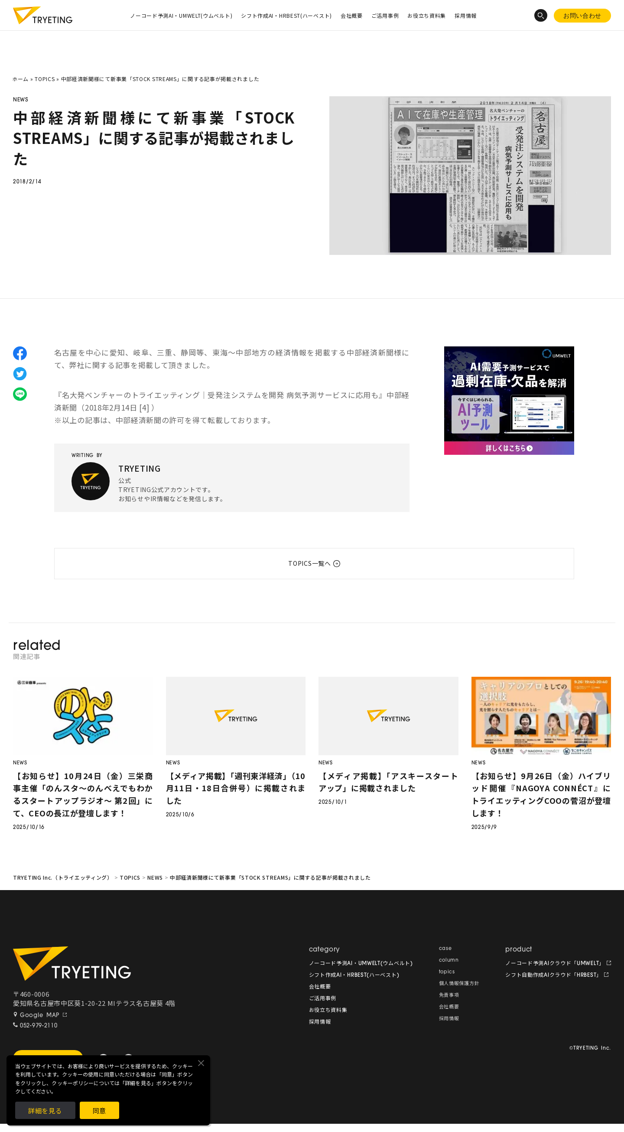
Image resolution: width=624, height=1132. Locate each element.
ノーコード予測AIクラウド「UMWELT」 (554, 963)
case (445, 948)
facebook (20, 353)
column (449, 960)
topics (447, 972)
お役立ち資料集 (426, 15)
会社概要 (352, 15)
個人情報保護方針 (459, 984)
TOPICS (45, 78)
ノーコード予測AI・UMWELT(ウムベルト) (181, 15)
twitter (20, 374)
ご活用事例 (385, 15)
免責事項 (449, 995)
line (20, 394)
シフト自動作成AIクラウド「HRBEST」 (553, 975)
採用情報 (466, 15)
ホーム (20, 78)
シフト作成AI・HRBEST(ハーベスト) (286, 15)
